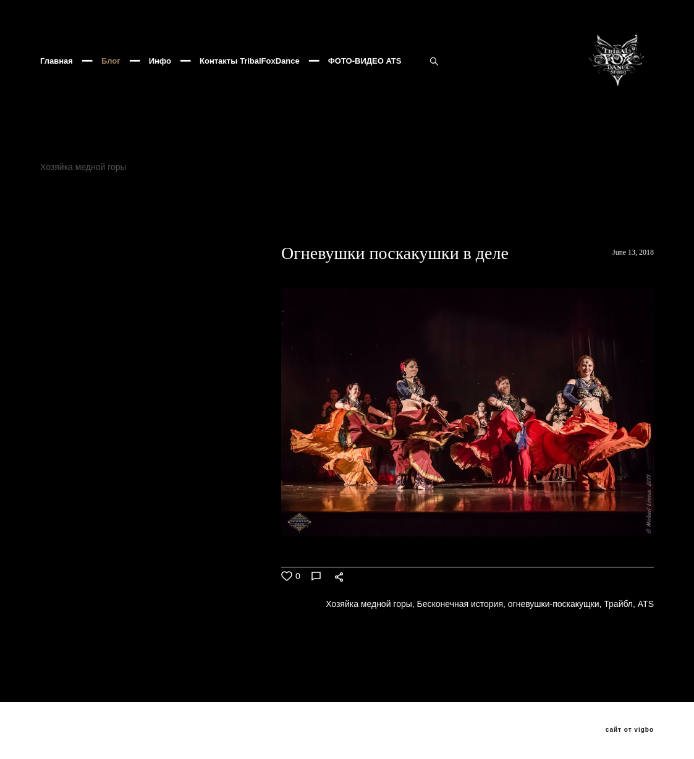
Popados (591, 229)
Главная (56, 77)
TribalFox (626, 199)
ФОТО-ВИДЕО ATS (365, 77)
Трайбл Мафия (295, 229)
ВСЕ (47, 314)
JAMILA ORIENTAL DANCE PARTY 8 (519, 199)
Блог (111, 77)
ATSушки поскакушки (82, 243)
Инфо (160, 77)
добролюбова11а (76, 229)
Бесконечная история (188, 199)
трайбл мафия (471, 214)
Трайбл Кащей (371, 229)
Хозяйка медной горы (84, 199)
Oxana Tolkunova (550, 214)
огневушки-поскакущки (87, 214)
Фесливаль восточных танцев (307, 199)
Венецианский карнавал (278, 214)
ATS (204, 214)
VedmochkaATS (527, 229)
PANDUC (362, 214)
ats (606, 214)
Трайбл (164, 214)
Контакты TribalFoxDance (250, 77)
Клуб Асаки (407, 199)
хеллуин (231, 229)
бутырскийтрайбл (163, 229)
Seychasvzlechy (448, 229)
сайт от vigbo (630, 730)
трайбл (411, 214)
